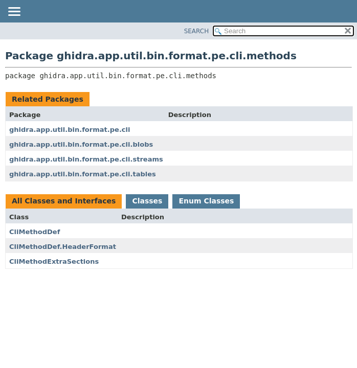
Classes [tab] (147, 201)
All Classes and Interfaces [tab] (64, 201)
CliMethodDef (34, 232)
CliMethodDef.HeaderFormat (62, 246)
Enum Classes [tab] (206, 201)
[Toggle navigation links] (14, 12)
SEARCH (196, 31)
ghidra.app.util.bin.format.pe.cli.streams (86, 159)
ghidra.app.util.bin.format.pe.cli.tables (82, 174)
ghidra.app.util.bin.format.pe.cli (69, 129)
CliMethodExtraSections (54, 261)
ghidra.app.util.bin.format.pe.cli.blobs (81, 144)
